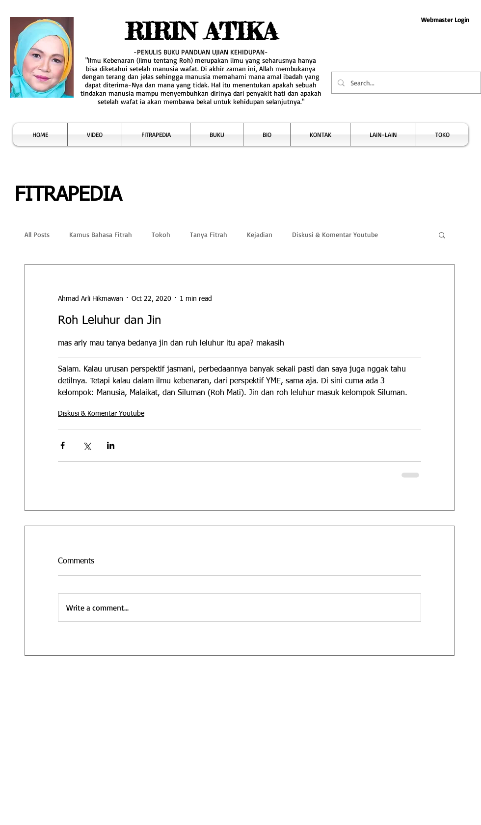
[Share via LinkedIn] (110, 445)
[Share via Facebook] (62, 445)
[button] (95, 134)
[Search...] (405, 82)
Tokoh (161, 234)
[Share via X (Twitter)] (86, 445)
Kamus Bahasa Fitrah (100, 234)
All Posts (37, 234)
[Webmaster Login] (445, 20)
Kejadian (259, 234)
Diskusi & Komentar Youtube (335, 234)
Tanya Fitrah (208, 234)
